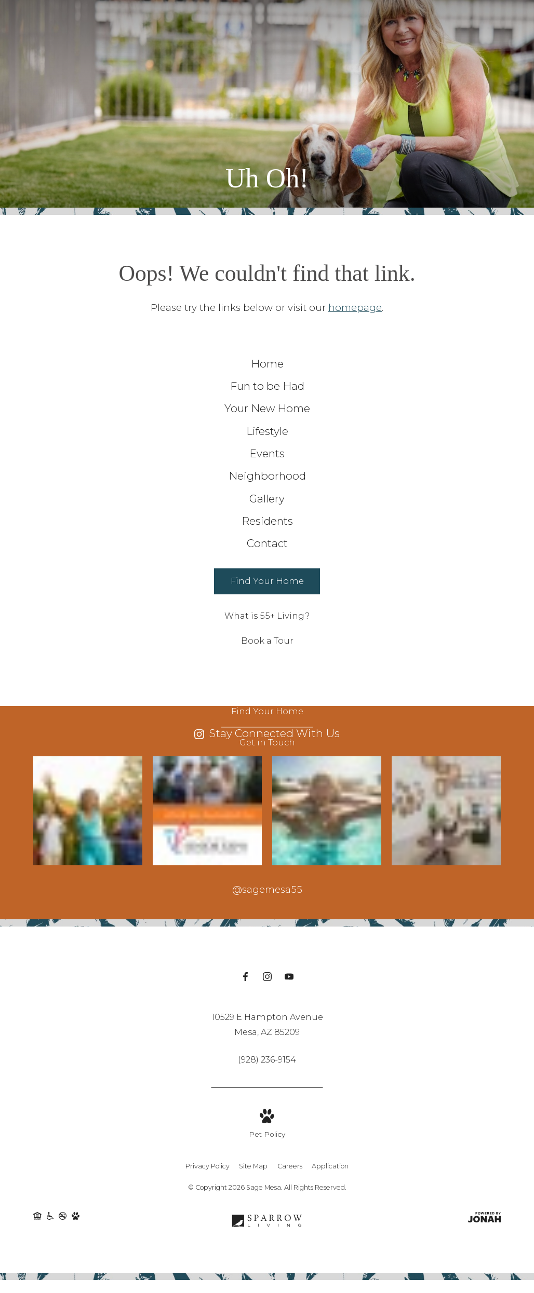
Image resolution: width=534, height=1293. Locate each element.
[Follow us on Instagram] (267, 1068)
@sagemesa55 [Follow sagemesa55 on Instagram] (267, 979)
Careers (289, 1257)
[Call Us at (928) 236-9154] (267, 1150)
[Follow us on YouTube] (289, 1068)
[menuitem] (267, 369)
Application (330, 1257)
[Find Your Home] (267, 671)
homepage (355, 308)
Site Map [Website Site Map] (253, 1257)
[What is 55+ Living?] (267, 705)
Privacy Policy (207, 1257)
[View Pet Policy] (267, 1216)
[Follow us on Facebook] (245, 1068)
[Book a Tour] (267, 730)
